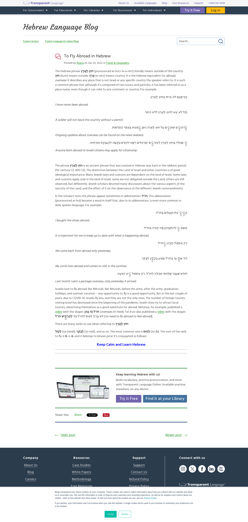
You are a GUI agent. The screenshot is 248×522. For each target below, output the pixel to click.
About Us (30, 465)
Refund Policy (139, 479)
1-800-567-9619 (217, 3)
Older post (68, 435)
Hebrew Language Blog (62, 27)
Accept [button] (110, 514)
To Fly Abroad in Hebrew (87, 56)
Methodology (81, 479)
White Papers (81, 472)
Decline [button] (125, 514)
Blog (30, 472)
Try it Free (191, 10)
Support (139, 465)
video (58, 311)
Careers (30, 479)
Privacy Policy (150, 498)
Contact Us (139, 472)
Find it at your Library (165, 399)
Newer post (173, 435)
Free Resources (81, 486)
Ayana (80, 63)
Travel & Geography (117, 63)
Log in (215, 10)
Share (78, 414)
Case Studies (81, 465)
